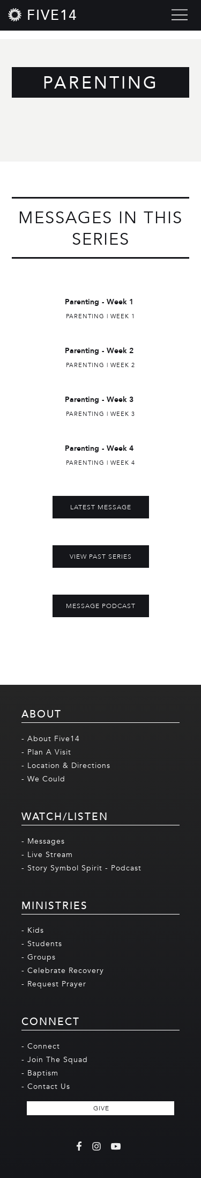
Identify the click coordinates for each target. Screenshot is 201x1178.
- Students (41, 944)
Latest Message (100, 507)
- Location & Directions (65, 765)
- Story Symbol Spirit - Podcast (81, 868)
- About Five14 (50, 739)
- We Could (43, 779)
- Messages (43, 841)
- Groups (38, 957)
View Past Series (101, 556)
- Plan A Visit (46, 752)
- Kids (32, 930)
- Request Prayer (53, 984)
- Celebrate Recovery (62, 970)
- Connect (40, 1046)
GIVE (101, 1108)
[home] (42, 14)
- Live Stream (47, 855)
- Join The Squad (54, 1060)
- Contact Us (45, 1086)
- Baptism (39, 1073)
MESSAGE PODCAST (101, 606)
